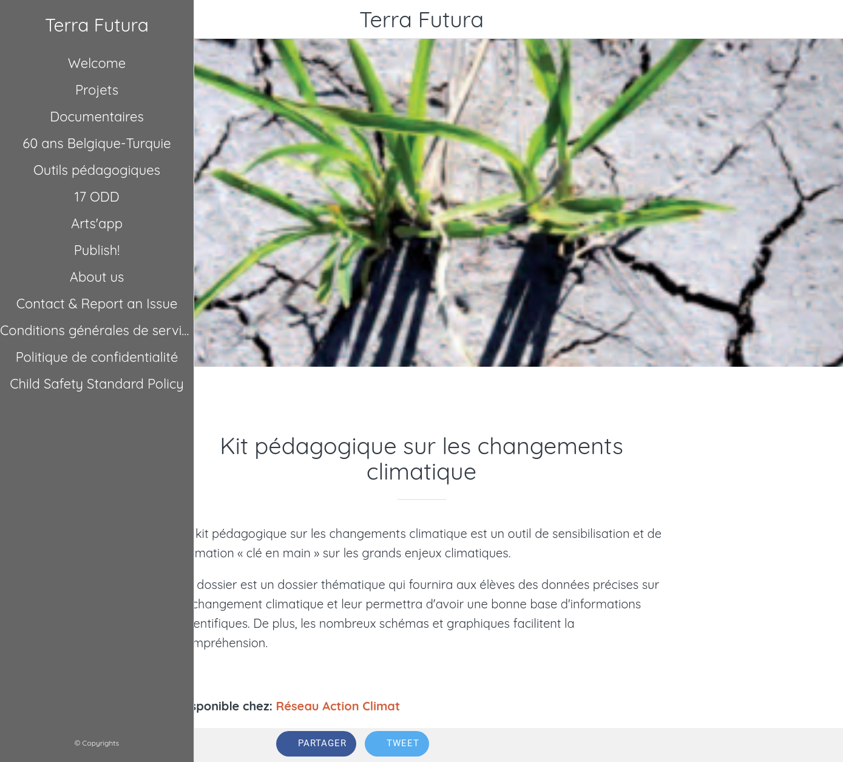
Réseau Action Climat (338, 705)
